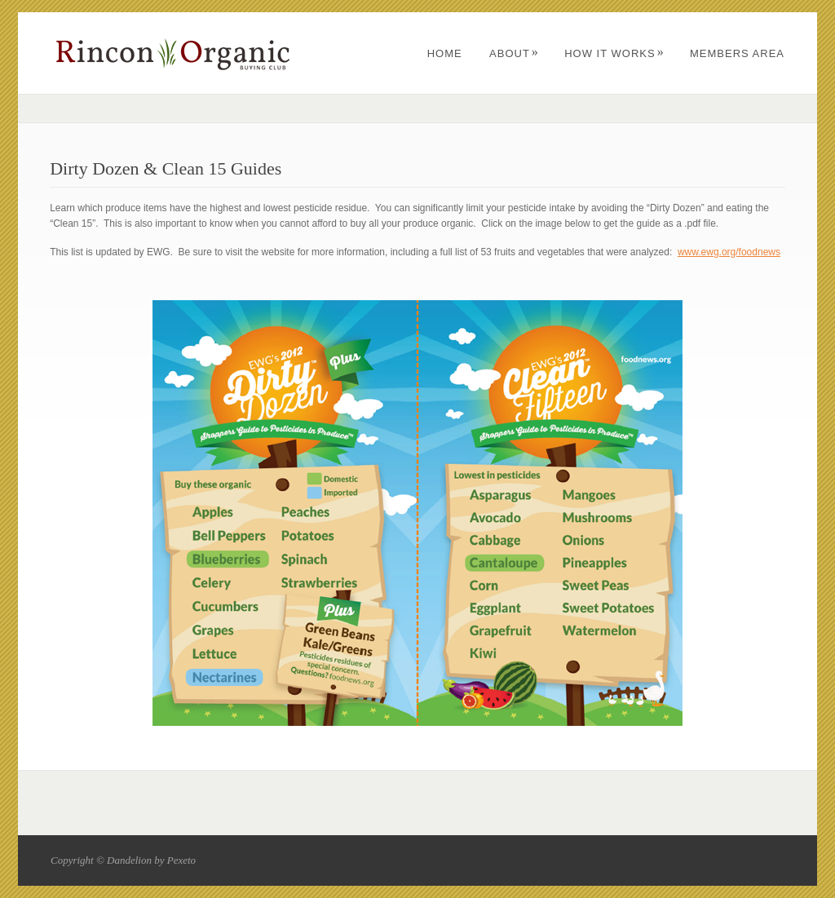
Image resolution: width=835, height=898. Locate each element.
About (514, 53)
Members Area (737, 53)
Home (444, 53)
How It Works (614, 53)
